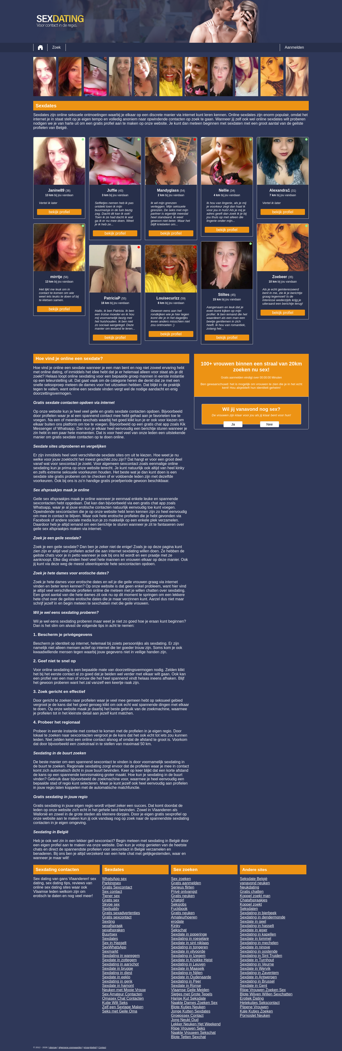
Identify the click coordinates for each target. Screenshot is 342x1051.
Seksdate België (253, 879)
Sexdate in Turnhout (257, 960)
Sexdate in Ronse (186, 986)
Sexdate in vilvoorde (188, 951)
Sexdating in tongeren (189, 947)
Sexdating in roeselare (190, 939)
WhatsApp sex (114, 879)
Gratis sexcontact (117, 917)
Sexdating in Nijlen (187, 973)
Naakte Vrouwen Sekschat (193, 1033)
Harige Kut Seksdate (188, 998)
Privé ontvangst (184, 892)
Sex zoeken (181, 879)
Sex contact (112, 892)
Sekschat (179, 930)
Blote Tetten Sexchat (188, 1037)
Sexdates (110, 939)
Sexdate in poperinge (189, 934)
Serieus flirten (182, 887)
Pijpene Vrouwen (254, 1007)
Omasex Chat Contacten (123, 998)
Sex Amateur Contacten (122, 994)
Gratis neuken (183, 896)
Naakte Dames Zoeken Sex (194, 1003)
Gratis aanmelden (186, 883)
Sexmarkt (110, 951)
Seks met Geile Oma (119, 1011)
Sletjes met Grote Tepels (191, 994)
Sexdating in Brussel (257, 981)
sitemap (53, 1047)
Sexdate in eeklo (116, 977)
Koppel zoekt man (255, 896)
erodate (177, 921)
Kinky (175, 926)
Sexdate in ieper (253, 930)
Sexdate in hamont (118, 986)
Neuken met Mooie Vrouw (124, 990)
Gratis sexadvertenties (121, 913)
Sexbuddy (110, 909)
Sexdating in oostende (258, 951)
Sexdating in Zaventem (259, 973)
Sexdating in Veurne (257, 964)
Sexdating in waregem (121, 956)
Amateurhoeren (184, 917)
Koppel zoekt (251, 904)
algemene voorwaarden (70, 1047)
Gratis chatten (252, 892)
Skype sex (111, 904)
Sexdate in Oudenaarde (191, 977)
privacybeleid (90, 1047)
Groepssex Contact (187, 1015)
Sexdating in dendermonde (262, 917)
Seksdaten (249, 909)
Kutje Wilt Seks (115, 1003)
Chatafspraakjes (253, 900)
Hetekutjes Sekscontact (260, 1003)
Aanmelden (294, 47)
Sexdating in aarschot (120, 964)
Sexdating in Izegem (188, 956)
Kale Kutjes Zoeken (256, 1011)
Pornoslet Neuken (255, 1015)
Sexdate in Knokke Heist (191, 960)
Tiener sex (111, 896)
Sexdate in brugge (117, 968)
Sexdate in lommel (255, 939)
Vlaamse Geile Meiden (190, 990)
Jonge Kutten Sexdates (190, 1011)
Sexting (108, 921)
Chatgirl (177, 900)
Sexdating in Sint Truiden (261, 956)
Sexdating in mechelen (259, 943)
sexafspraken (113, 930)
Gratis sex (110, 900)
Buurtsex (109, 934)
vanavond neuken (255, 883)
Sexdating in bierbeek (258, 913)
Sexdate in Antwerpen (258, 977)
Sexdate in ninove (255, 947)
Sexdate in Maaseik (187, 968)
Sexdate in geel (253, 921)
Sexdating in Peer (186, 981)
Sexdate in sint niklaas (190, 943)
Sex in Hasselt (114, 943)
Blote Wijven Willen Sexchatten (266, 994)
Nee (269, 424)
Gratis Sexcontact (117, 887)
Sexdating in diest (117, 973)
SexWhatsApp (114, 947)
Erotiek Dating (252, 998)
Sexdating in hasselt (257, 926)
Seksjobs (178, 904)
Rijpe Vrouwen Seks (188, 1028)
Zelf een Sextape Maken (122, 1007)
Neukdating (249, 887)
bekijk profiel (59, 212)
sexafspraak (112, 926)
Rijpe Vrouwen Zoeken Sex (263, 990)
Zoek (56, 47)
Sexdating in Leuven (188, 964)
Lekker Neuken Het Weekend (196, 1024)
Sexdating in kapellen (258, 934)
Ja (233, 424)
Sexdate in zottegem (119, 960)
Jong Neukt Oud (185, 1020)
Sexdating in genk (117, 981)
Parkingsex (111, 883)
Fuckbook (179, 909)
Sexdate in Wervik (255, 968)
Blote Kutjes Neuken (188, 1007)
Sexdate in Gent (253, 986)
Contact (102, 1047)
